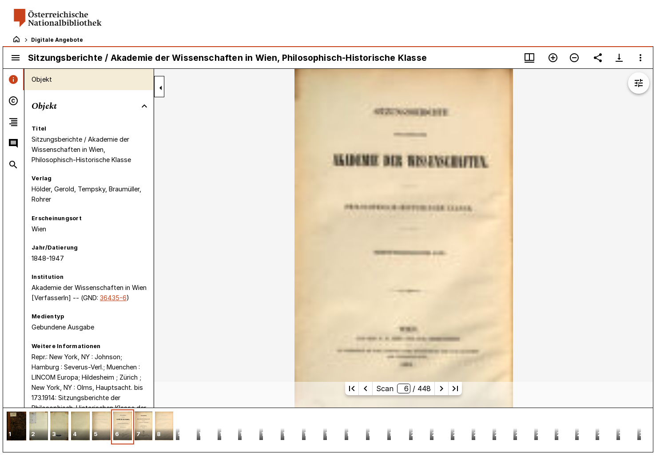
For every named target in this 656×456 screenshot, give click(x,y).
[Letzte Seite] (455, 388)
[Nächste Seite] (441, 388)
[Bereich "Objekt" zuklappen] (144, 106)
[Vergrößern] (553, 57)
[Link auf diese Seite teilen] (597, 57)
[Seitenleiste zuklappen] (160, 88)
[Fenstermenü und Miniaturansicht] (529, 57)
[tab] (13, 79)
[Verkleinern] (574, 57)
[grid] (328, 430)
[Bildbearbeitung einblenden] (638, 83)
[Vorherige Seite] (365, 388)
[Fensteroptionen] (640, 57)
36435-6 (113, 297)
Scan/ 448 (403, 388)
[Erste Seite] (351, 388)
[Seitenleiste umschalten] (15, 57)
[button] (16, 427)
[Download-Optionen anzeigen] (619, 57)
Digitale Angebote (57, 39)
